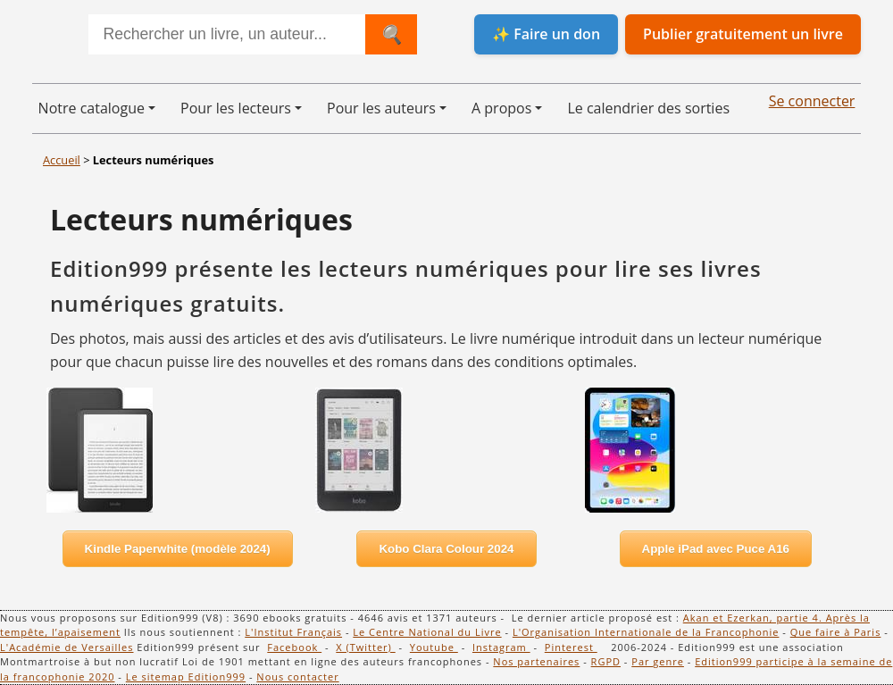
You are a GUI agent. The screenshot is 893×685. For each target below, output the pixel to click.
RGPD (606, 661)
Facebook (294, 647)
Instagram (501, 647)
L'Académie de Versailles (67, 647)
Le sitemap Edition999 (186, 676)
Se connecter (812, 101)
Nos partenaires (536, 661)
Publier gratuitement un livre (743, 34)
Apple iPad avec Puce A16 (715, 549)
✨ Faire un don (546, 34)
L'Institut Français (293, 632)
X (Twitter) (365, 647)
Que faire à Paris (835, 632)
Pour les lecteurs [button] (235, 108)
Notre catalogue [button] (91, 108)
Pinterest (571, 647)
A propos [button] (501, 108)
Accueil (61, 160)
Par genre (657, 661)
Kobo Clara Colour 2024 (446, 549)
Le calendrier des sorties (648, 108)
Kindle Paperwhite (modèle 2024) (178, 549)
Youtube (434, 647)
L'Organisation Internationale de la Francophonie (646, 632)
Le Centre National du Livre (427, 632)
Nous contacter (297, 676)
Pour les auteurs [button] (381, 108)
